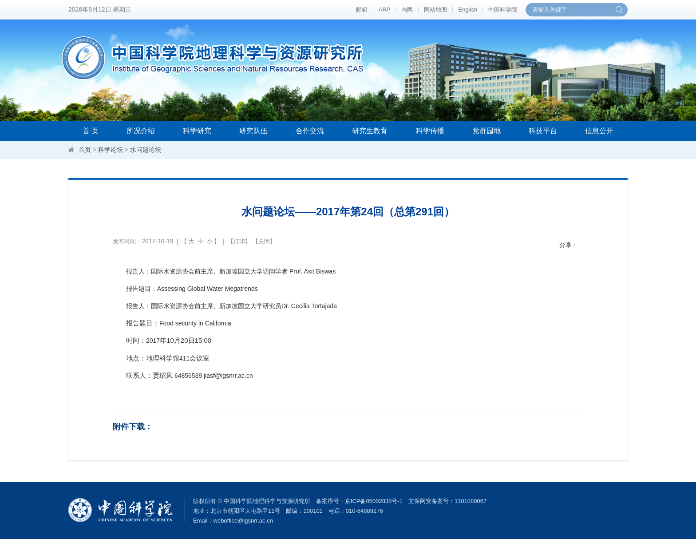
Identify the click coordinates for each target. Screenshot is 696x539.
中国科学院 (502, 9)
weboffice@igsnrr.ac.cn (243, 520)
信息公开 (599, 131)
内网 (407, 9)
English (467, 9)
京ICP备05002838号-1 (374, 501)
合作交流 (310, 131)
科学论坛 (110, 149)
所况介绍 (141, 131)
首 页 (91, 131)
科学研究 (197, 131)
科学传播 (430, 131)
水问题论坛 (145, 149)
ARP (385, 9)
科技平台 (543, 131)
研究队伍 (253, 131)
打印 (239, 241)
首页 (85, 149)
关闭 (264, 241)
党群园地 (486, 131)
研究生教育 (370, 131)
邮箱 (362, 9)
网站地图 (435, 9)
